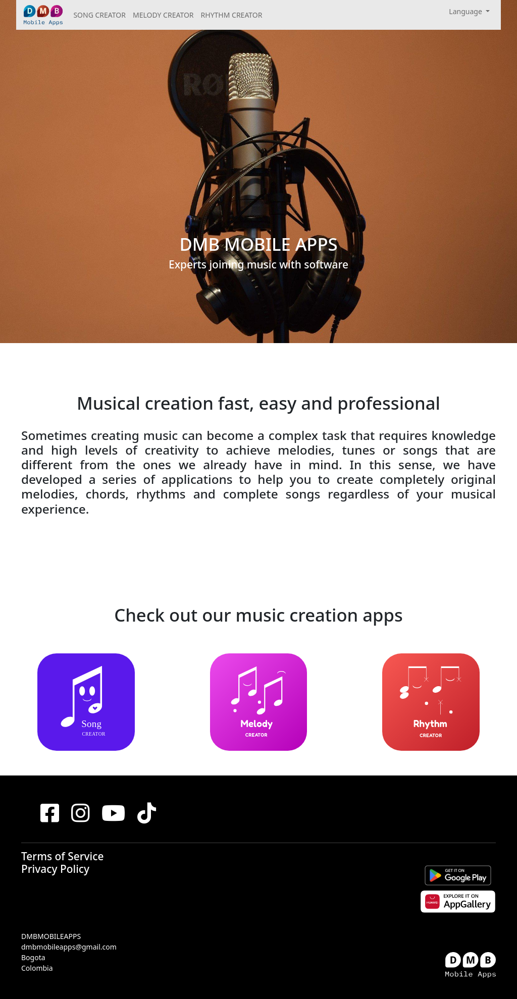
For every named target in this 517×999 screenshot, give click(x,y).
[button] (469, 11)
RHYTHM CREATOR (232, 15)
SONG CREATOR (99, 15)
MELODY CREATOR (163, 15)
